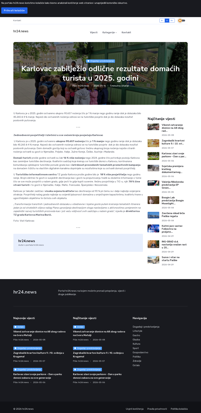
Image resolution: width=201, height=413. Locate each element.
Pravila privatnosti (157, 409)
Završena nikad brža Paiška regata (173, 215)
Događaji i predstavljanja (100, 61)
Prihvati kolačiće (14, 10)
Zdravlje (137, 361)
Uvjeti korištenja (135, 409)
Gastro (136, 335)
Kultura (136, 344)
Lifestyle (137, 331)
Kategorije (109, 32)
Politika (137, 356)
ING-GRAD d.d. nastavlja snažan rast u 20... (174, 244)
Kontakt (17, 20)
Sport (136, 348)
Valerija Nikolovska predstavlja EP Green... (173, 185)
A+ (172, 20)
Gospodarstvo (140, 352)
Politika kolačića (179, 409)
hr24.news (83, 86)
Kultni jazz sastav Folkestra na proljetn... (172, 229)
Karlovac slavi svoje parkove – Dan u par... (174, 155)
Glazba (136, 339)
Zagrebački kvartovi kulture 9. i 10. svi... (173, 142)
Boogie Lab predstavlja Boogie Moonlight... (173, 200)
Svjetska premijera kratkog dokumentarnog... (172, 169)
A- (162, 20)
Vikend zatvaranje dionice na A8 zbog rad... (172, 128)
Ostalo (19, 327)
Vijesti (94, 32)
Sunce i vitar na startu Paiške (170, 259)
